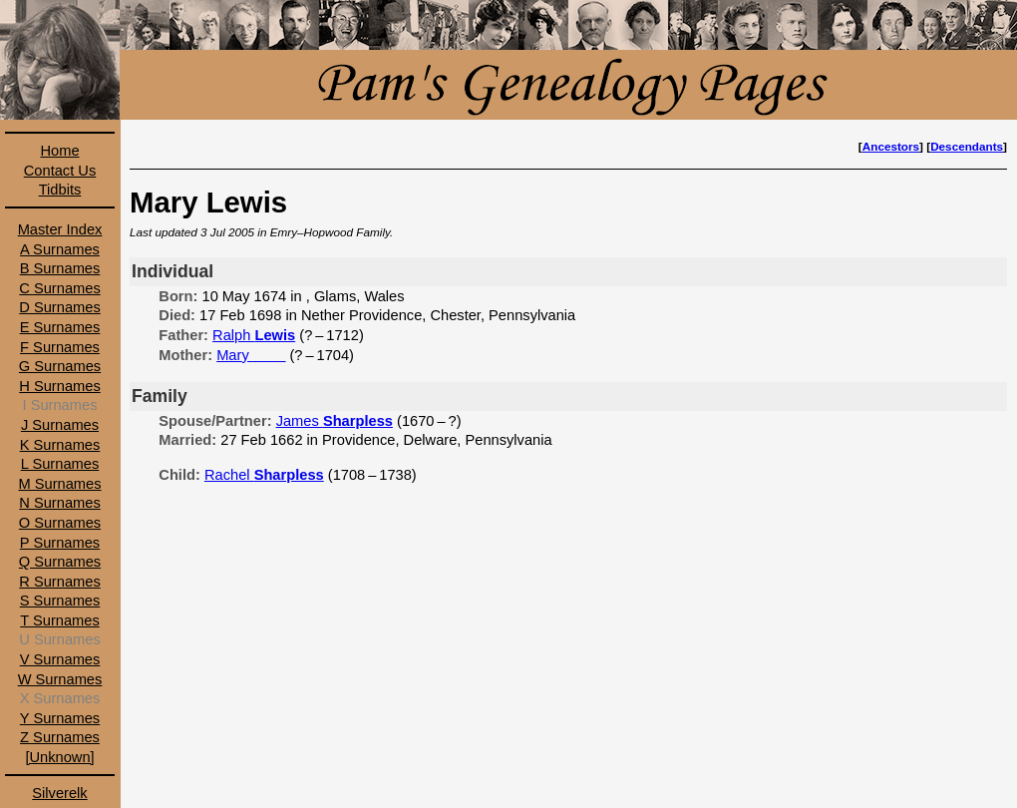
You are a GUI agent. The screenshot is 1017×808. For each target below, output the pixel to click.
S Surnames (60, 600)
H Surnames (59, 386)
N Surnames (59, 503)
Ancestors (890, 146)
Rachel (264, 475)
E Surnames (60, 327)
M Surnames (59, 484)
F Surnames (60, 347)
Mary (250, 355)
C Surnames (59, 288)
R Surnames (59, 582)
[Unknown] (59, 757)
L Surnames (60, 464)
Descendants (966, 146)
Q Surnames (60, 562)
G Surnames (60, 366)
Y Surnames (60, 718)
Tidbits (60, 190)
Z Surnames (60, 737)
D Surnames (59, 307)
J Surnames (60, 425)
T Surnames (60, 620)
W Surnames (60, 679)
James (334, 421)
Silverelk (59, 793)
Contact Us (60, 171)
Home (59, 151)
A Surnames (60, 249)
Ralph (253, 335)
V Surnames (60, 659)
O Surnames (60, 523)
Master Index (60, 229)
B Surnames (60, 268)
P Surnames (60, 543)
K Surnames (60, 445)
